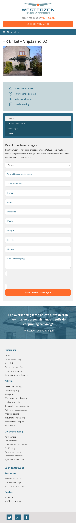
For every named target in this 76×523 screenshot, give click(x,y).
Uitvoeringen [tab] (13, 128)
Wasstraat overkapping (14, 421)
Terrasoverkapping (13, 359)
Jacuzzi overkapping (13, 371)
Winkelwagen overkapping (16, 398)
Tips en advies (11, 440)
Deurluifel (9, 363)
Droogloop (9, 394)
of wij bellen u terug (13, 501)
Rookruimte (10, 425)
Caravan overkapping (14, 367)
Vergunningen (10, 436)
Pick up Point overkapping (16, 410)
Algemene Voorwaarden (15, 459)
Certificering (10, 448)
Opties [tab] (10, 133)
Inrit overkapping (12, 413)
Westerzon (38, 8)
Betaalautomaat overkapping (17, 406)
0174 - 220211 (10, 497)
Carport (8, 355)
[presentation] (25, 280)
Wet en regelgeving (13, 452)
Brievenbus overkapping (15, 417)
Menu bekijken (12, 32)
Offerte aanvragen (38, 24)
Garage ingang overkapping (16, 375)
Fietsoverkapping (12, 390)
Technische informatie (14, 455)
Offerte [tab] (11, 118)
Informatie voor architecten (16, 444)
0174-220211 (48, 17)
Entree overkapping (13, 386)
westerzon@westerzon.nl (15, 486)
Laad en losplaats (12, 402)
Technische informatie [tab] (16, 123)
